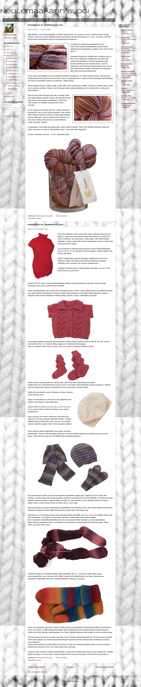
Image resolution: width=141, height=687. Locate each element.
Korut (41, 20)
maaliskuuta (12, 77)
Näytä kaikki (134, 110)
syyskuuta (12, 61)
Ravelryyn (86, 34)
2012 (9, 52)
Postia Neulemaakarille (97, 20)
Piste (122, 83)
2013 (9, 49)
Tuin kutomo (126, 56)
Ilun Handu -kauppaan (95, 37)
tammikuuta (12, 83)
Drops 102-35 (69, 251)
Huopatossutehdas (128, 103)
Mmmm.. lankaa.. (39, 30)
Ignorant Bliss (126, 96)
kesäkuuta (12, 70)
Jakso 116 (124, 58)
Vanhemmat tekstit (104, 667)
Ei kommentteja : (62, 216)
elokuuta (11, 64)
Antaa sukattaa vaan (128, 90)
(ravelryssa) (62, 346)
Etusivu (9, 20)
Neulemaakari (11, 35)
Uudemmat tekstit (36, 667)
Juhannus (124, 32)
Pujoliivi (124, 88)
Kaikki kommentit (12, 109)
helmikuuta (12, 80)
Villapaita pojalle (126, 105)
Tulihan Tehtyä (126, 30)
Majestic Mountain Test (128, 98)
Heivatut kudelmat (128, 71)
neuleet (38, 218)
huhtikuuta (12, 74)
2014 (9, 46)
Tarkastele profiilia (10, 38)
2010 (9, 93)
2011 (9, 55)
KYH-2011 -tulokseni (11, 116)
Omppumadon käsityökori (126, 48)
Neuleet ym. (26, 20)
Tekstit (9, 105)
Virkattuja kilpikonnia (128, 50)
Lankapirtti (125, 37)
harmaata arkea (127, 64)
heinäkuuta (12, 67)
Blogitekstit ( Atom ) (38, 672)
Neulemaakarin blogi (44, 11)
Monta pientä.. (38, 229)
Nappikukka (125, 66)
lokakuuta (12, 58)
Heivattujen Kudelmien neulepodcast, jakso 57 (129, 74)
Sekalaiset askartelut (63, 20)
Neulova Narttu (126, 81)
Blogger (76, 681)
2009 (9, 96)
